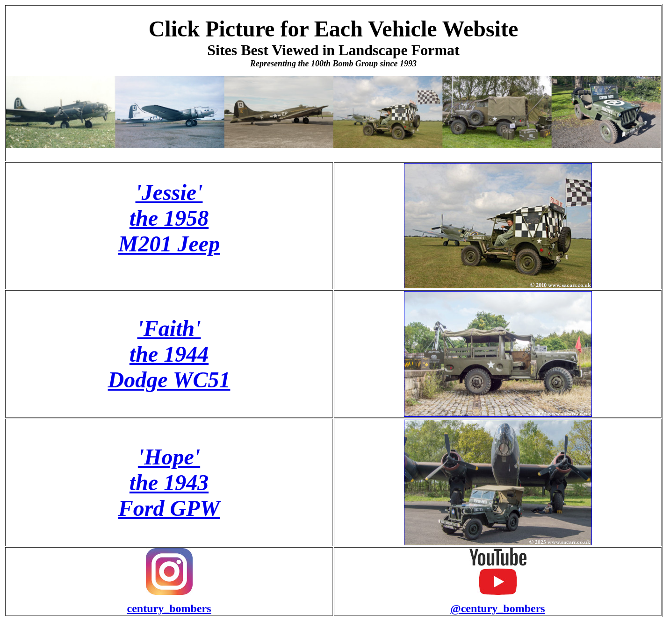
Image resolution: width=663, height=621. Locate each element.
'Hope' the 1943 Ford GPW (169, 482)
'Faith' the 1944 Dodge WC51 (169, 354)
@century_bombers (497, 608)
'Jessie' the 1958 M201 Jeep (169, 218)
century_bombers (169, 608)
